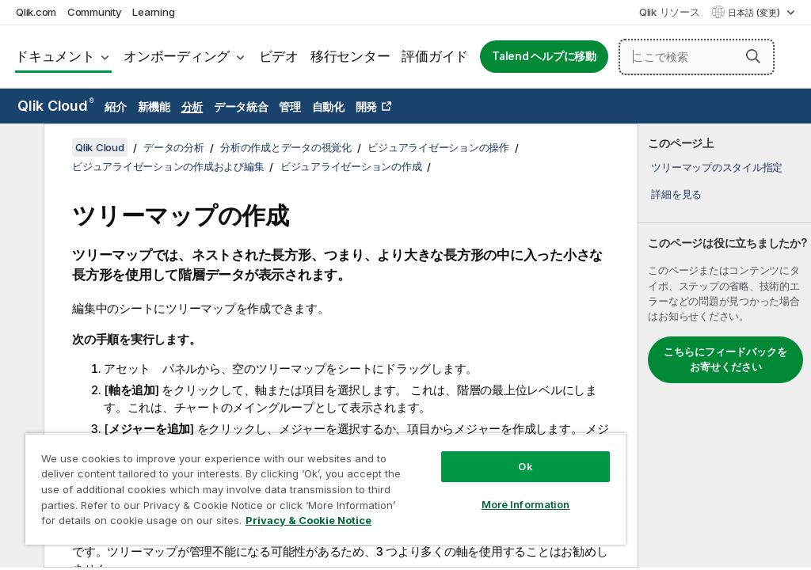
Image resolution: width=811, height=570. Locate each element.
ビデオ (279, 56)
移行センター (350, 56)
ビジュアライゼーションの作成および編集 (168, 166)
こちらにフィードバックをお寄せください (725, 359)
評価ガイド (435, 56)
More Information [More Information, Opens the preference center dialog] (526, 504)
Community (94, 12)
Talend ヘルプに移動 (544, 56)
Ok (525, 466)
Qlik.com (36, 12)
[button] (753, 56)
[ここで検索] (696, 57)
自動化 (328, 106)
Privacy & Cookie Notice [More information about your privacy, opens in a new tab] (308, 520)
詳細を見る (676, 194)
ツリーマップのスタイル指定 (716, 167)
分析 (192, 106)
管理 (290, 106)
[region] (325, 489)
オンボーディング (177, 56)
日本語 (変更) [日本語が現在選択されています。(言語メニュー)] (755, 12)
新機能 (154, 106)
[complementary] (724, 346)
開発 (367, 106)
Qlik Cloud (55, 105)
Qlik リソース (669, 12)
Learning (153, 12)
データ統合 (241, 106)
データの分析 (173, 147)
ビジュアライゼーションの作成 (351, 166)
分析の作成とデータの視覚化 (286, 147)
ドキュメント (55, 56)
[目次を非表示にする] (20, 148)
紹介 (116, 106)
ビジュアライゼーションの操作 (438, 147)
